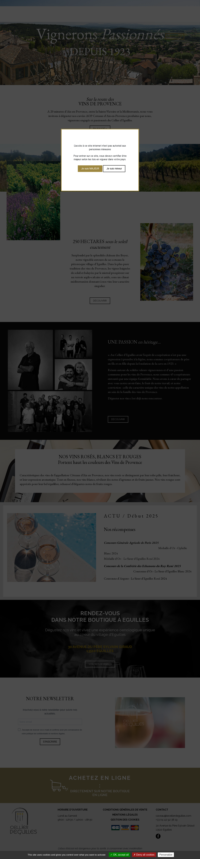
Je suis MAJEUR (90, 168)
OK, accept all (119, 854)
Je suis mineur (114, 168)
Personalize (165, 854)
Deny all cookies (144, 854)
